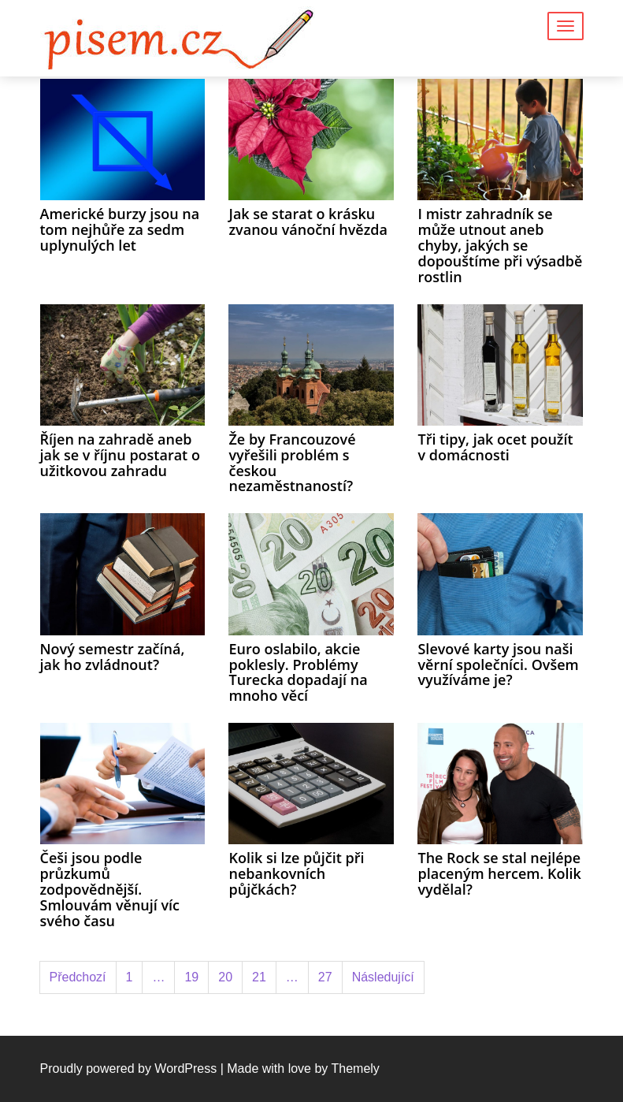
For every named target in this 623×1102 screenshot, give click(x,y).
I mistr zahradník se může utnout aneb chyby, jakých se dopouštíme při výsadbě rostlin (499, 244)
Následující (383, 977)
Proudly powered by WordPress (128, 1068)
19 (191, 977)
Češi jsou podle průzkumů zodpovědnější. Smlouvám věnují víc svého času (110, 888)
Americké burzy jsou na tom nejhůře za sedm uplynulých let (120, 229)
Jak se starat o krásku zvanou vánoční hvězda (307, 221)
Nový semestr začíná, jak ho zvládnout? (112, 656)
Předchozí (78, 977)
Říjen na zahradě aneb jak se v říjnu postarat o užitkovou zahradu (120, 455)
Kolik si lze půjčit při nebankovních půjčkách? (296, 873)
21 (259, 977)
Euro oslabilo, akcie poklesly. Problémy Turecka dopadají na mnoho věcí (297, 672)
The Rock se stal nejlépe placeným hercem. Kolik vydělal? (498, 873)
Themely (355, 1068)
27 (325, 977)
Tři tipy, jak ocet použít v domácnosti (495, 447)
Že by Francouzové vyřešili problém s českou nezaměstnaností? (291, 462)
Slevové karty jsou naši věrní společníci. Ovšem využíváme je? (497, 664)
